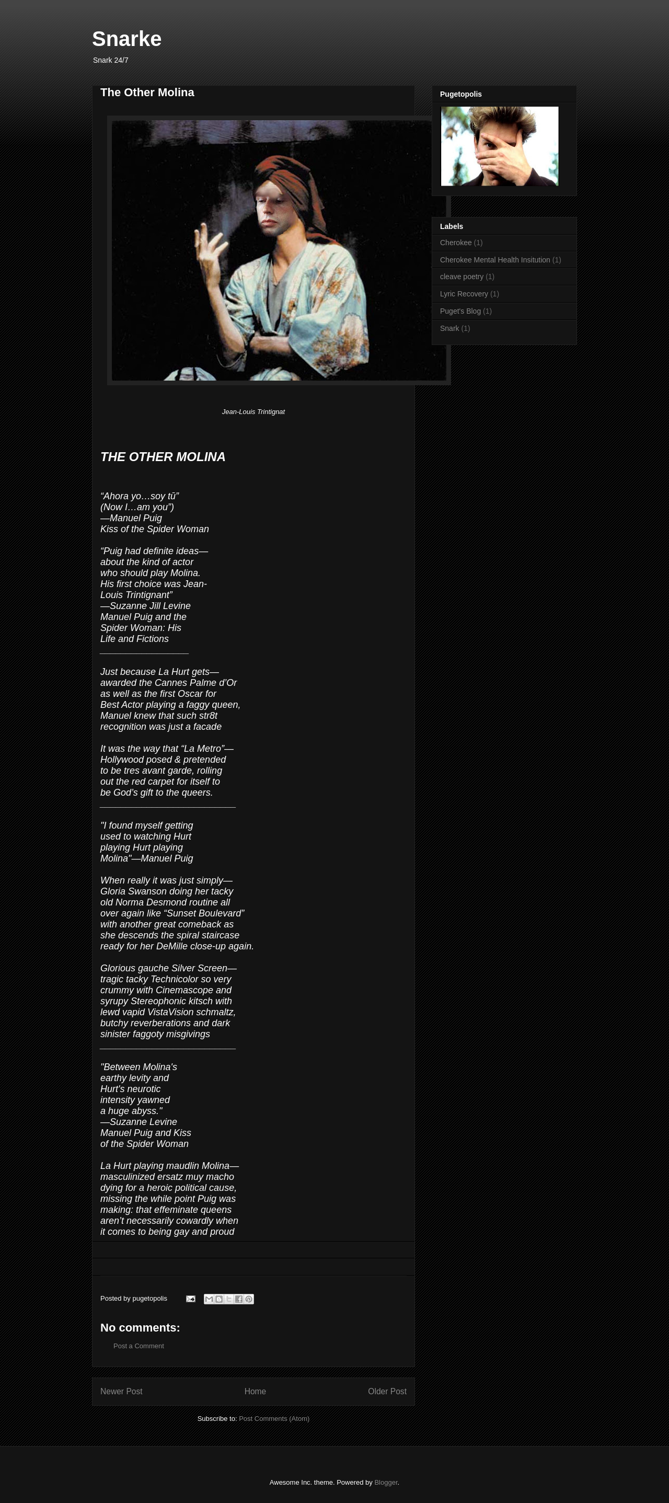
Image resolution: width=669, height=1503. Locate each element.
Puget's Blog (460, 311)
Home (256, 1391)
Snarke (127, 38)
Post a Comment (138, 1346)
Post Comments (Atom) (274, 1418)
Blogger (385, 1482)
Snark (449, 328)
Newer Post (121, 1391)
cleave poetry (461, 276)
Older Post (387, 1391)
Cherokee (456, 242)
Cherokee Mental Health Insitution (495, 260)
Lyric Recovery (464, 294)
